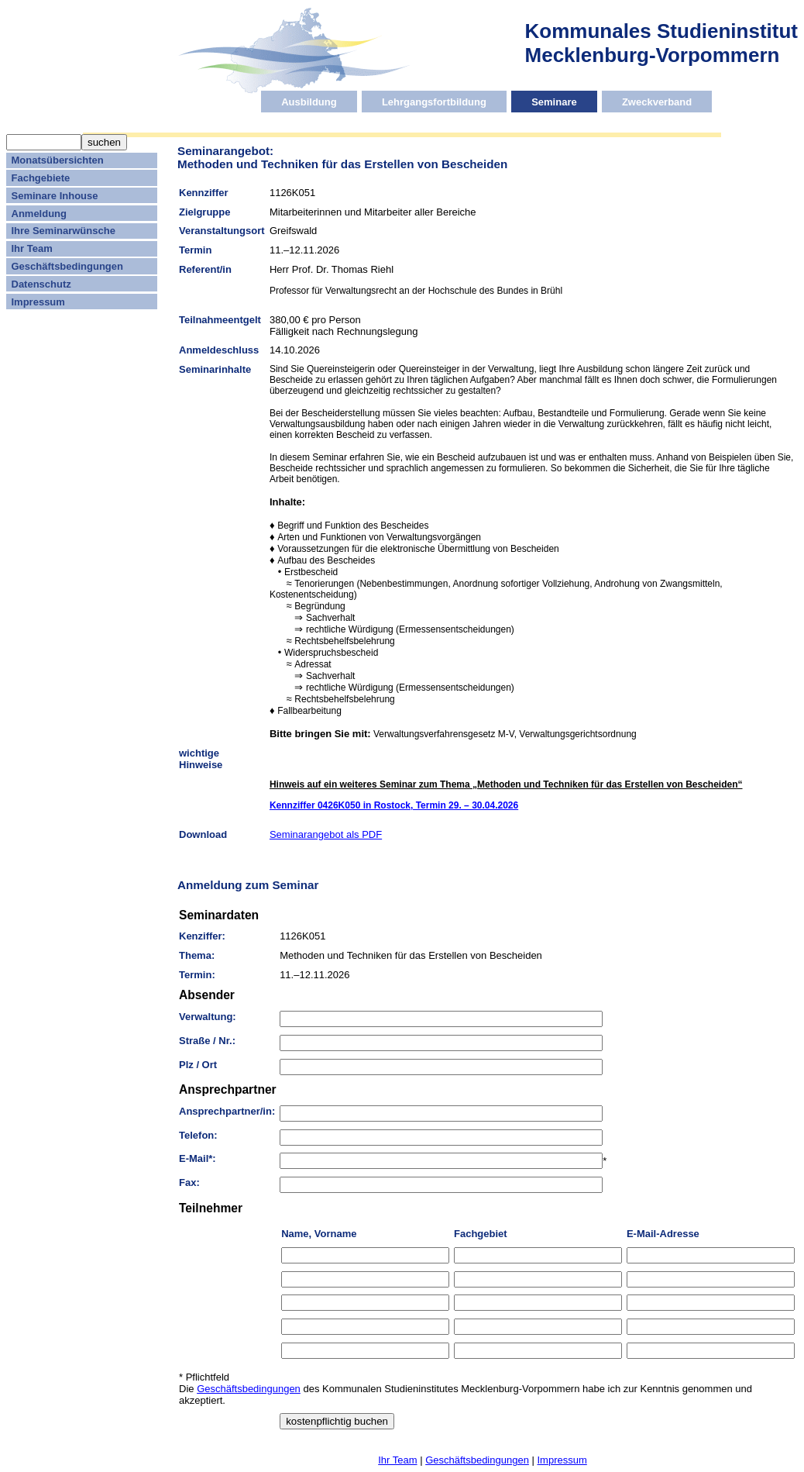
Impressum (38, 302)
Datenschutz (41, 284)
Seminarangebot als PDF (326, 834)
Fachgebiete (41, 178)
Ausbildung (309, 101)
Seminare (554, 101)
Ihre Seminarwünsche (63, 230)
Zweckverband (657, 101)
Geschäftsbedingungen (67, 266)
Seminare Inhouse (55, 196)
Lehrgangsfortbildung (434, 101)
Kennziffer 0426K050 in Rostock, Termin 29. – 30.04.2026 (394, 805)
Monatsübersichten (58, 160)
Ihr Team (32, 248)
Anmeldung (39, 213)
